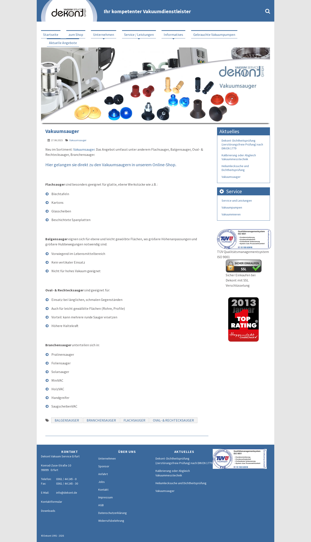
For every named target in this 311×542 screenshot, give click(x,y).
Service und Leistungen (237, 200)
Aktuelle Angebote (63, 43)
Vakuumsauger (77, 140)
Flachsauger (134, 420)
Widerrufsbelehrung (111, 521)
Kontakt (103, 489)
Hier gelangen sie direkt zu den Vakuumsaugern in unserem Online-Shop (110, 164)
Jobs (101, 482)
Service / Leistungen (139, 34)
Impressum (105, 497)
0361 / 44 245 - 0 (66, 479)
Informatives (173, 34)
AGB (101, 505)
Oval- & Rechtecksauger (173, 420)
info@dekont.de (66, 493)
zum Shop (75, 34)
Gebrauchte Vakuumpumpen (214, 34)
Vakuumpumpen (232, 207)
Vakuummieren (231, 214)
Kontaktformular (51, 502)
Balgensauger (67, 420)
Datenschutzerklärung (112, 513)
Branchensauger (101, 420)
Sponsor (103, 466)
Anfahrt (103, 474)
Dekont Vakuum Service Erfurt (60, 456)
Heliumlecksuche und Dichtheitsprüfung (235, 168)
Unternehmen (103, 34)
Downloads (48, 511)
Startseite (50, 34)
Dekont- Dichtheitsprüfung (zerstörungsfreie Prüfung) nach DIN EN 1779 (242, 144)
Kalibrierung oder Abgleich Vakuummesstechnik (239, 157)
